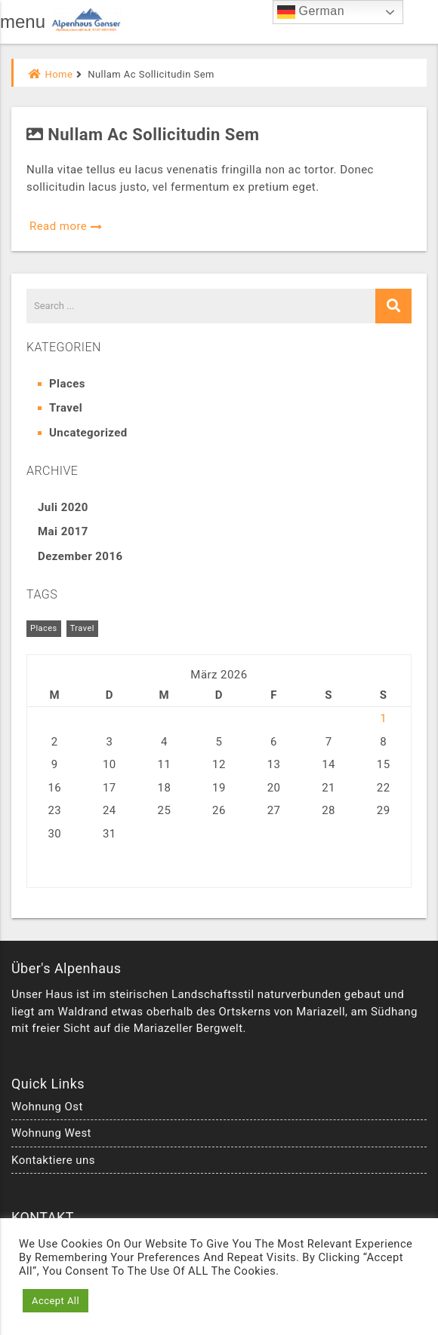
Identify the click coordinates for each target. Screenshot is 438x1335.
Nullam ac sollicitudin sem (143, 134)
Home (50, 74)
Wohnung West (51, 1133)
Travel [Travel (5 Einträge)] (82, 628)
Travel (65, 408)
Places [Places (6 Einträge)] (43, 628)
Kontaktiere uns (53, 1160)
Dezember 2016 (80, 556)
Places (67, 383)
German (310, 12)
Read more (66, 226)
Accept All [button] (55, 1300)
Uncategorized (88, 432)
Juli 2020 (63, 507)
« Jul (39, 866)
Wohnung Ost (47, 1106)
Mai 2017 (63, 531)
